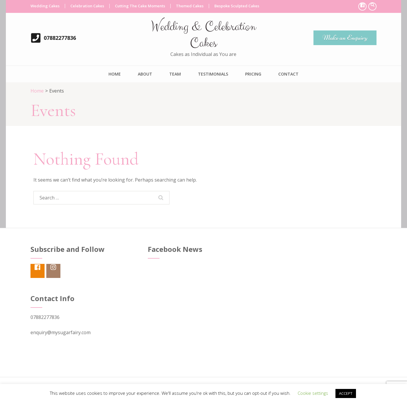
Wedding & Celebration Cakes (203, 35)
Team (175, 74)
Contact (288, 74)
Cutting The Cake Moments (140, 5)
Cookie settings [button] (313, 393)
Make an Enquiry (345, 37)
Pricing (253, 74)
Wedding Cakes (45, 5)
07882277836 (60, 37)
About (145, 74)
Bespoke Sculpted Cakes (236, 5)
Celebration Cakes (87, 5)
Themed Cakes (190, 5)
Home (114, 74)
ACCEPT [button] (345, 393)
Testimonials (213, 74)
